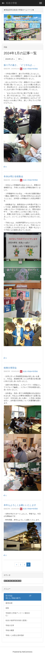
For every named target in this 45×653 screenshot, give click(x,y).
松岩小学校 (11, 3)
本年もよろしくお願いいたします (20, 505)
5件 (20, 59)
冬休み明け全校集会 (13, 176)
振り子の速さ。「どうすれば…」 (20, 65)
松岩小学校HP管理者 (29, 69)
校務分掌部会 (10, 368)
